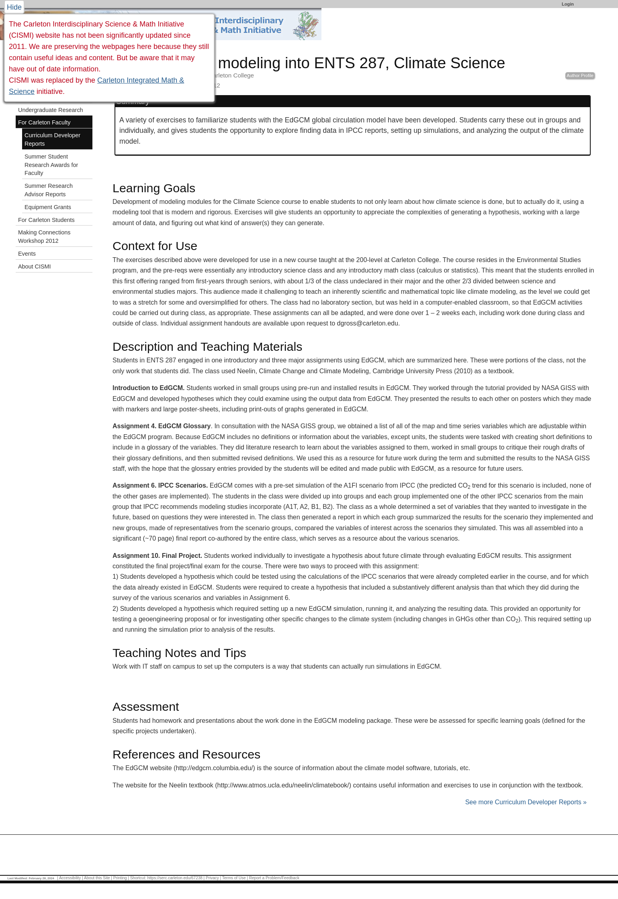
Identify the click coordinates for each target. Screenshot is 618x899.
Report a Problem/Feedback (274, 878)
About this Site (97, 878)
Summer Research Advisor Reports (49, 190)
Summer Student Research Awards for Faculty (51, 165)
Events (27, 253)
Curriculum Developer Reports (52, 139)
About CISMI (34, 266)
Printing (120, 878)
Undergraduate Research (50, 110)
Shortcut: (138, 878)
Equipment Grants (48, 207)
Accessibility (70, 878)
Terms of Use (234, 878)
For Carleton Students (46, 220)
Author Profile (580, 75)
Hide (14, 7)
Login (568, 4)
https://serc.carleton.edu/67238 (175, 878)
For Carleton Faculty (44, 122)
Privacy (212, 878)
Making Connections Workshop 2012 (44, 236)
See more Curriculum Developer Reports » (526, 802)
